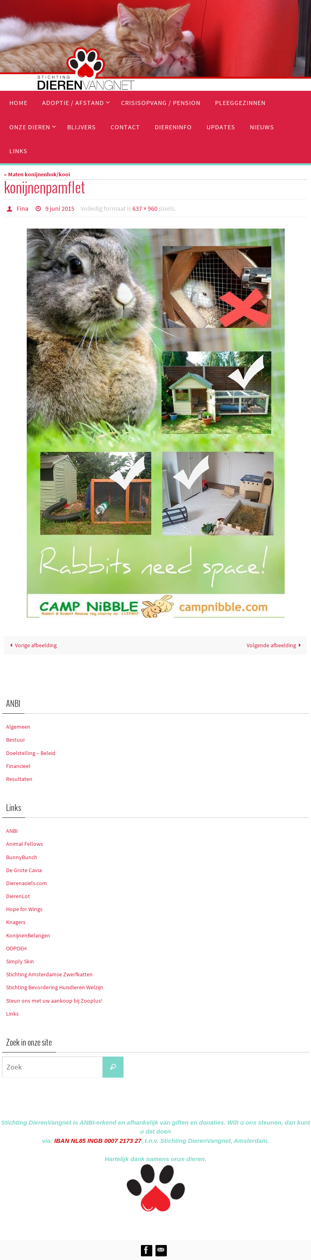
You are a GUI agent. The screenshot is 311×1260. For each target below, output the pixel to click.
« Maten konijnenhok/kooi (37, 174)
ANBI (12, 830)
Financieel (18, 766)
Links (12, 1013)
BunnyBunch (21, 857)
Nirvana (166, 1224)
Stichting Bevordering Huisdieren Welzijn (54, 987)
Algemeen (18, 726)
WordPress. (193, 1224)
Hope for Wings (24, 909)
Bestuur (15, 739)
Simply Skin (20, 961)
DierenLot (18, 896)
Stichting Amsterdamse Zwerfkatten (49, 974)
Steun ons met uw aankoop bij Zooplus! (54, 1000)
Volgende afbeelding (275, 645)
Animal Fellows (24, 843)
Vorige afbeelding (32, 645)
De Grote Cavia (24, 870)
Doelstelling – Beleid (30, 753)
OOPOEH (16, 948)
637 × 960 (145, 208)
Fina (22, 208)
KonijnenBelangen (28, 935)
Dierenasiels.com (26, 883)
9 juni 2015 (60, 208)
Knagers (16, 922)
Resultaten (19, 779)
